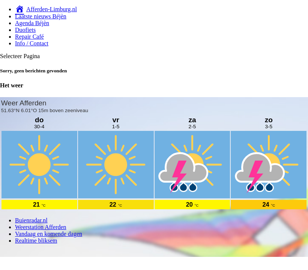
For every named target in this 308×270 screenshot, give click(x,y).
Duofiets (25, 30)
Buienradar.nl (31, 220)
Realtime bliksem (36, 240)
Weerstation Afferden (40, 227)
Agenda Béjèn (32, 23)
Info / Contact (31, 43)
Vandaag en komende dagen (48, 234)
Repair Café (29, 36)
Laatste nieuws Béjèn (40, 16)
